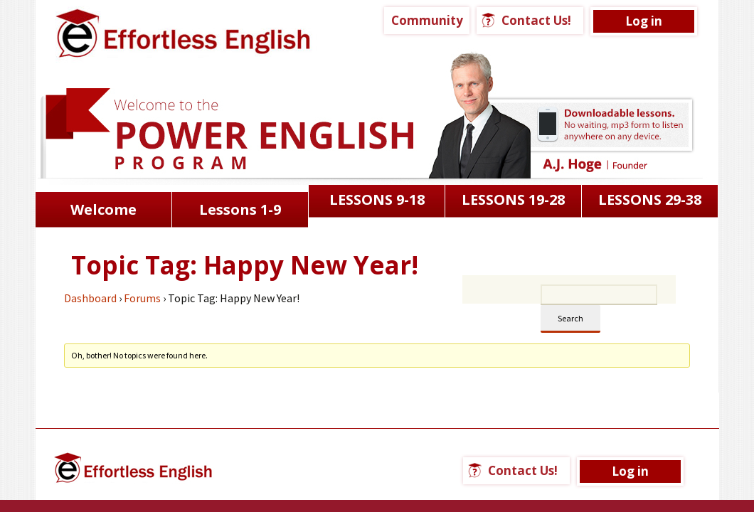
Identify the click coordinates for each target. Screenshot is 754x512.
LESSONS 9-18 (377, 199)
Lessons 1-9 (240, 209)
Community (427, 20)
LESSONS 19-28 (513, 199)
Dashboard (90, 298)
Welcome (103, 209)
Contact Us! (536, 20)
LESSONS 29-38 (649, 199)
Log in (643, 21)
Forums (142, 298)
